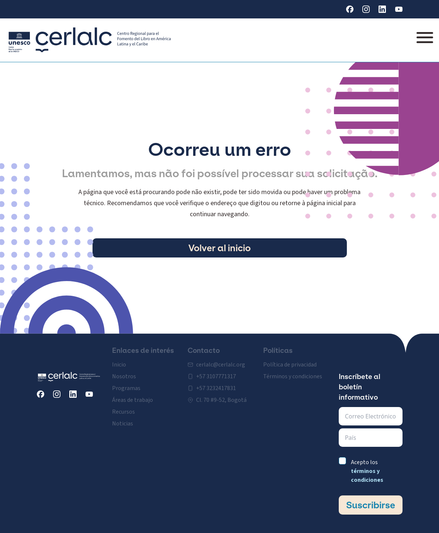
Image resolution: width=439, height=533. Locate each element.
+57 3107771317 (216, 373)
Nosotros (124, 373)
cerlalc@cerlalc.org (220, 361)
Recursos (123, 408)
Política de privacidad (290, 361)
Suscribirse (370, 505)
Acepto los (367, 471)
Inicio (119, 361)
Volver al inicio (219, 248)
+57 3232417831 (216, 385)
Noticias (122, 420)
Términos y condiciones (292, 373)
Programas (126, 385)
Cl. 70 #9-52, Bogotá (221, 396)
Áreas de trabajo (132, 396)
